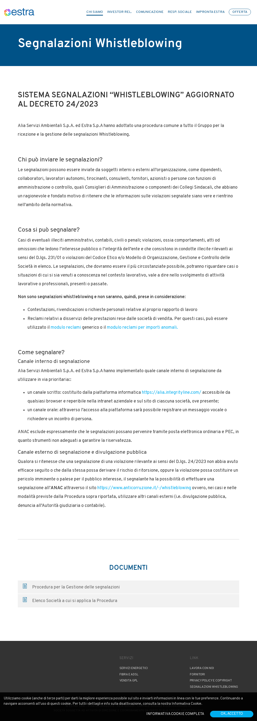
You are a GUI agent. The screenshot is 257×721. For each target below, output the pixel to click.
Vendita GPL (128, 681)
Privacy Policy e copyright (211, 681)
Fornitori (197, 675)
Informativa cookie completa (175, 714)
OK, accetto (232, 714)
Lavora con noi (202, 668)
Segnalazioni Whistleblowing (214, 687)
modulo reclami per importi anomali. (142, 327)
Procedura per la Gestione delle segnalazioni (71, 587)
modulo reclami (66, 327)
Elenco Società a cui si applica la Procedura (70, 600)
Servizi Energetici (133, 668)
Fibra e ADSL (128, 675)
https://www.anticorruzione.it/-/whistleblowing (144, 488)
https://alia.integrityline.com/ (171, 392)
